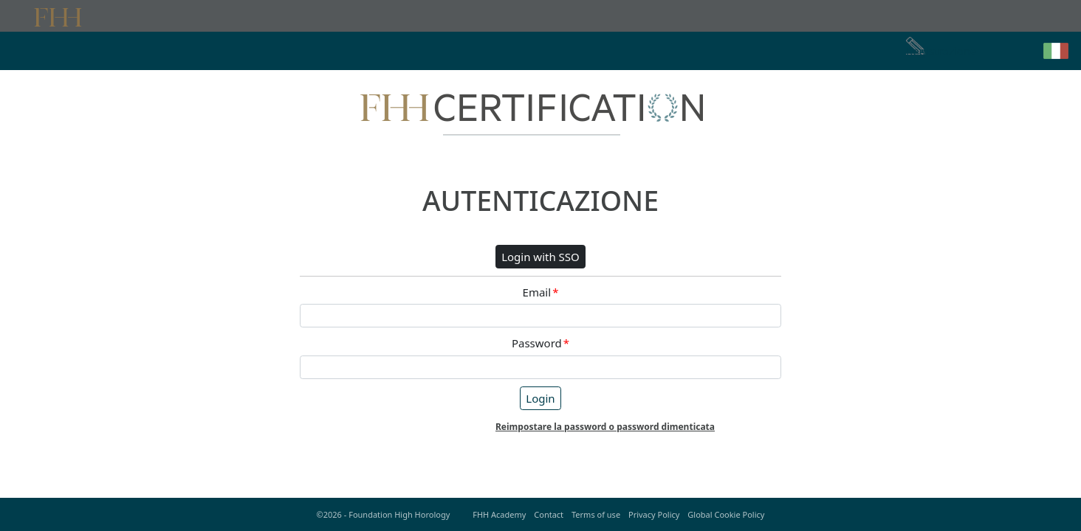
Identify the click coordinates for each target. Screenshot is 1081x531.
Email (541, 292)
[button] (1055, 51)
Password (540, 343)
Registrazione (941, 51)
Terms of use (596, 514)
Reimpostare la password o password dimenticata (605, 426)
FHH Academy (499, 514)
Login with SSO (540, 256)
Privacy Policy (653, 514)
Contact (548, 514)
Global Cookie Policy (725, 514)
